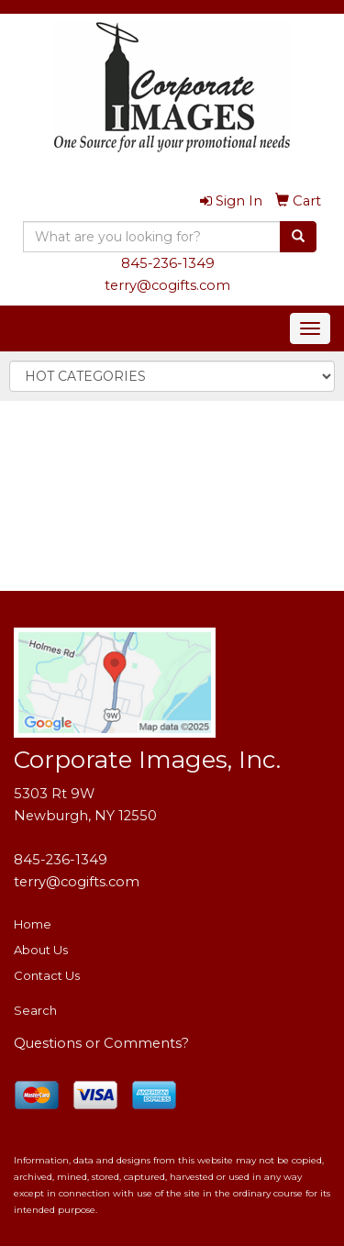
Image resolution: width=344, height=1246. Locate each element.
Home (32, 924)
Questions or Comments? (101, 1043)
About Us (41, 949)
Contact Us (47, 975)
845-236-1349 (168, 263)
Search (35, 1010)
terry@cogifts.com (167, 285)
